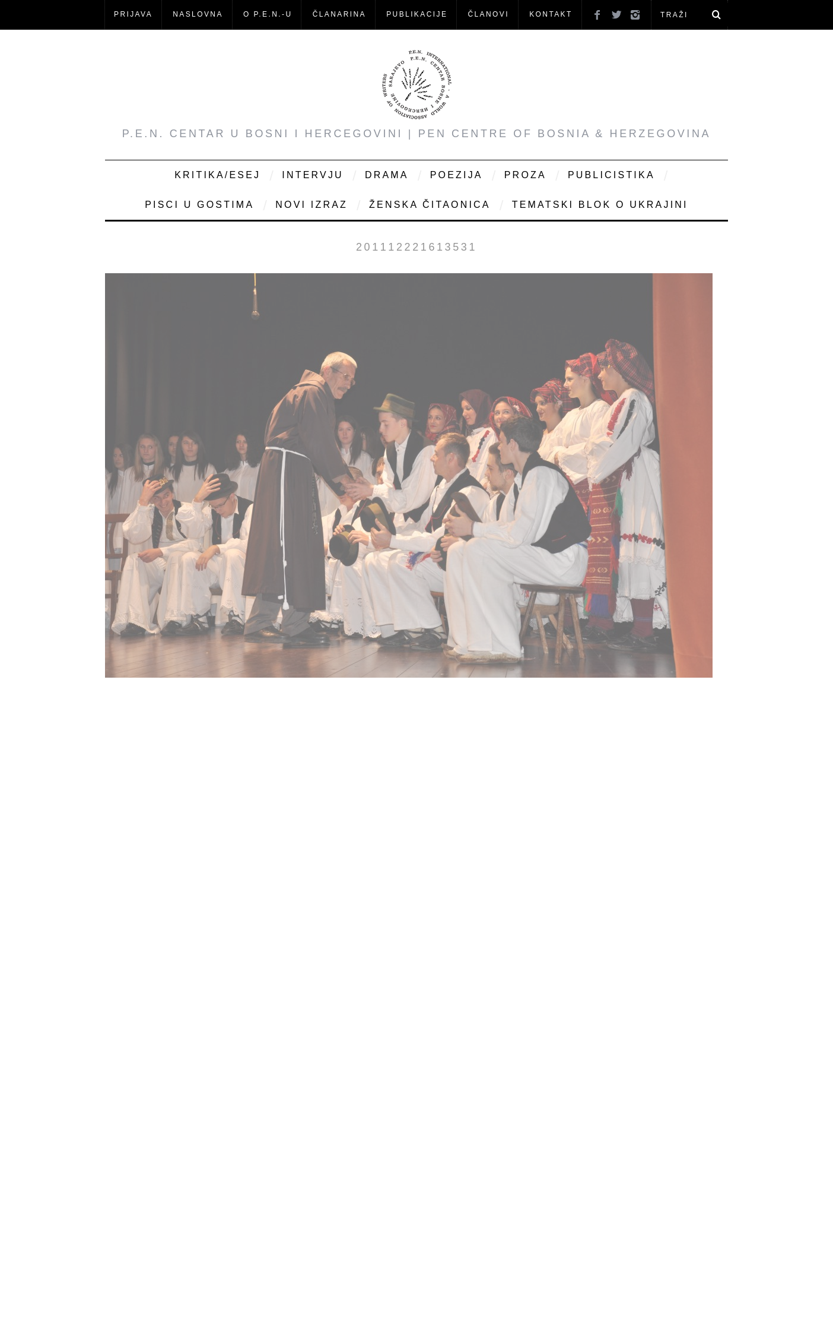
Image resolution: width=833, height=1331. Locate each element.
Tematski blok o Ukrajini (600, 205)
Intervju (313, 175)
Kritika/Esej (217, 175)
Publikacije (416, 14)
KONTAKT (551, 14)
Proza (525, 175)
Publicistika (611, 175)
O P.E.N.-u (267, 14)
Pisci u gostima (199, 205)
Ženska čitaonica (430, 205)
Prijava (133, 14)
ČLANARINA (339, 14)
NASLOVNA (198, 14)
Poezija (456, 175)
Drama (387, 175)
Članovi (488, 14)
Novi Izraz (311, 205)
